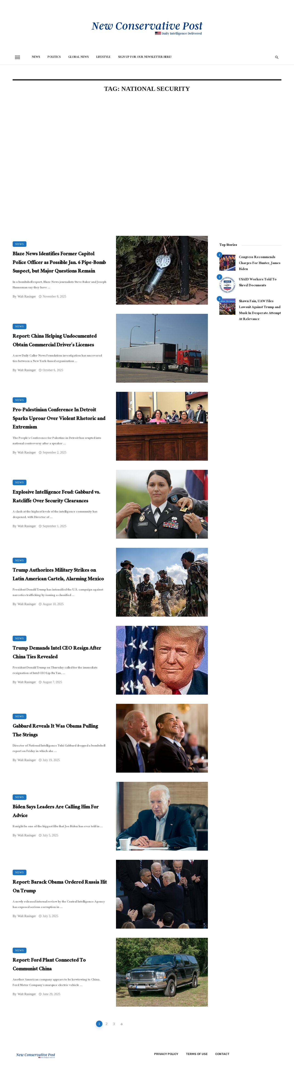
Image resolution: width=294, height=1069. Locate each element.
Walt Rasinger (26, 296)
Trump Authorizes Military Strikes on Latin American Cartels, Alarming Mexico (58, 575)
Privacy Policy (166, 1054)
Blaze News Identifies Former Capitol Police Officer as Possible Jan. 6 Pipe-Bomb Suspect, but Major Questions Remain (59, 263)
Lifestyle (103, 57)
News (36, 57)
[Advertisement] (110, 136)
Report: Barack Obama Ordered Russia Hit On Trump (60, 887)
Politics (54, 57)
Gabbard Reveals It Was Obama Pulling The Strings (55, 731)
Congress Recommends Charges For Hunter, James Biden (259, 263)
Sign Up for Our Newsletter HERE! (145, 57)
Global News (78, 57)
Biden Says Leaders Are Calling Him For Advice (56, 812)
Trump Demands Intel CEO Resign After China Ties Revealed (57, 653)
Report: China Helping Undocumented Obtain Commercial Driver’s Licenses (54, 341)
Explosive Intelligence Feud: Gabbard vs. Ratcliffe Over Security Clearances (56, 497)
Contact (222, 1054)
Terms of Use (197, 1054)
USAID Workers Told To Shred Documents (258, 283)
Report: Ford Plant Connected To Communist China (49, 965)
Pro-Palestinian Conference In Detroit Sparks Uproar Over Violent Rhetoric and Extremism (59, 419)
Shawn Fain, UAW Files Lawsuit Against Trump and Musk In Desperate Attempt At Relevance (260, 310)
